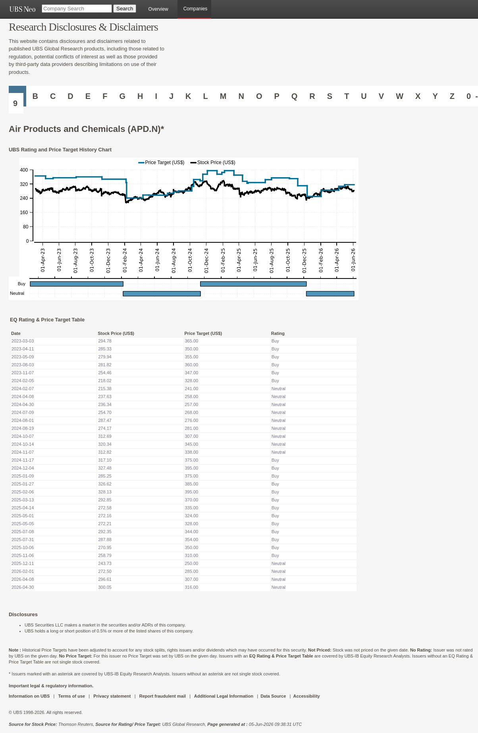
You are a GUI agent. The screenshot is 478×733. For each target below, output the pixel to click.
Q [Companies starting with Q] (294, 96)
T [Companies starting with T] (346, 96)
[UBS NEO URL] (22, 9)
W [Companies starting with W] (399, 96)
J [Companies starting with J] (171, 96)
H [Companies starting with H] (140, 96)
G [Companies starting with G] (122, 96)
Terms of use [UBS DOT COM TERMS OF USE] (71, 696)
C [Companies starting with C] (53, 96)
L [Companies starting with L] (205, 96)
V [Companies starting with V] (381, 96)
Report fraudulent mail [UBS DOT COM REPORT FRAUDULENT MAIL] (162, 696)
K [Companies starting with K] (188, 96)
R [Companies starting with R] (312, 96)
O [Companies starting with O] (259, 96)
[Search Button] (124, 8)
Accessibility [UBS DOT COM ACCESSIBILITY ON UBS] (306, 696)
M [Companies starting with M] (223, 96)
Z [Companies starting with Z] (452, 96)
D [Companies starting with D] (70, 96)
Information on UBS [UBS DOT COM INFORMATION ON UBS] (30, 696)
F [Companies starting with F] (104, 96)
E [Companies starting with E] (88, 96)
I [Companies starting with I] (156, 96)
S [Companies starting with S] (329, 96)
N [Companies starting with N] (241, 96)
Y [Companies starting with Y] (435, 96)
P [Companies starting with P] (276, 96)
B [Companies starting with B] (35, 96)
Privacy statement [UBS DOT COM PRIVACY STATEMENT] (112, 696)
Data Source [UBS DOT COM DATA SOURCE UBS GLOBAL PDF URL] (273, 696)
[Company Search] (77, 8)
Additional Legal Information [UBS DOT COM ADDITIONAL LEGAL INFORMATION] (223, 696)
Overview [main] (158, 9)
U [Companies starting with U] (363, 96)
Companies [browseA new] (195, 9)
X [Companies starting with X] (417, 96)
